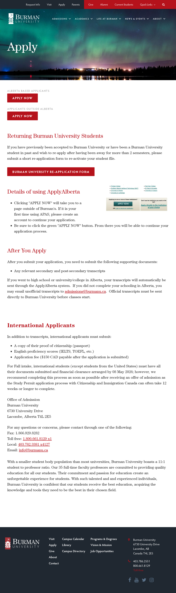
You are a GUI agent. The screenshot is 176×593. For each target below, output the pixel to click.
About (159, 18)
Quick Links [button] (147, 4)
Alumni (104, 4)
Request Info (33, 4)
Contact (54, 563)
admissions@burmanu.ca (85, 291)
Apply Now (22, 98)
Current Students (124, 4)
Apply (61, 4)
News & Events (137, 18)
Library (66, 545)
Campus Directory (73, 551)
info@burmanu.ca (33, 450)
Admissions (61, 18)
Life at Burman (109, 18)
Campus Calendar (73, 539)
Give (90, 4)
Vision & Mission (101, 545)
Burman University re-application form (50, 172)
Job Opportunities (102, 551)
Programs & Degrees (104, 539)
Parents (76, 4)
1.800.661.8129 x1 (37, 439)
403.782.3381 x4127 (34, 444)
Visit (49, 4)
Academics (84, 18)
